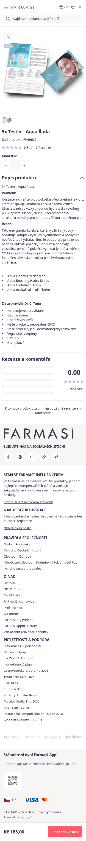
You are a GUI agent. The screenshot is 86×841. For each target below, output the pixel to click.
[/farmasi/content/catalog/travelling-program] (26, 671)
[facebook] (8, 457)
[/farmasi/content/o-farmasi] (11, 614)
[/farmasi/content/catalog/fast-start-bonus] (16, 708)
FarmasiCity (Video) (18, 620)
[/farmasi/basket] (72, 7)
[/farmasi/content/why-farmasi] (14, 608)
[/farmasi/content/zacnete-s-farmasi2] (18, 658)
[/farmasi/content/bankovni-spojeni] (16, 652)
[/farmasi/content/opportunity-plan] (18, 664)
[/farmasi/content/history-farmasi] (10, 583)
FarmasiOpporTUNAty (20, 626)
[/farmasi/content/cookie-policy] (22, 569)
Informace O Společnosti (22, 646)
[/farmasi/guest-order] (17, 528)
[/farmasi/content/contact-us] (11, 683)
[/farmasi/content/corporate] (19, 601)
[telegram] (56, 457)
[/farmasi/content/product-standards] (12, 595)
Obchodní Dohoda (17, 556)
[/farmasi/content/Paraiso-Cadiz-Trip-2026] (21, 701)
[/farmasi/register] (28, 502)
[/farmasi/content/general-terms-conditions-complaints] (41, 562)
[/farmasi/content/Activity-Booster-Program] (23, 695)
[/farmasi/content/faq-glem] (23, 720)
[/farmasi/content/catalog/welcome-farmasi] (26, 632)
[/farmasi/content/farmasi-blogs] (13, 689)
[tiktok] (44, 457)
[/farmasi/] (22, 7)
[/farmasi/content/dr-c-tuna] (12, 589)
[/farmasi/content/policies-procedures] (22, 550)
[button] (12, 800)
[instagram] (20, 457)
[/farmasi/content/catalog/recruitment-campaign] (33, 714)
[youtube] (32, 457)
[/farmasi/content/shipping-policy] (17, 544)
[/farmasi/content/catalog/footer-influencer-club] (19, 677)
